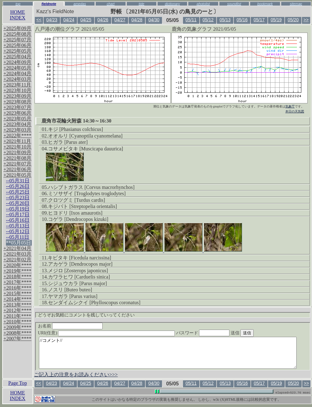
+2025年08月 (17, 34)
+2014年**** (17, 299)
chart (111, 4)
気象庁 (290, 106)
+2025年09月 (17, 28)
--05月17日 (18, 214)
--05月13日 (18, 225)
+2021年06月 (17, 169)
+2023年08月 (17, 101)
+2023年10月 (17, 90)
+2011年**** (17, 316)
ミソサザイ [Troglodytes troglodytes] (87, 193)
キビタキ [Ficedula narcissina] (79, 257)
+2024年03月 (17, 79)
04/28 (137, 19)
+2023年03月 (17, 130)
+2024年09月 (17, 62)
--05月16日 (18, 220)
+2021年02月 (17, 259)
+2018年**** (17, 276)
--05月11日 (17, 237)
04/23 (51, 19)
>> (306, 19)
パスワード (215, 333)
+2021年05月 (17, 175)
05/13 (225, 19)
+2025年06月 (17, 45)
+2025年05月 (17, 51)
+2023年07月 (17, 107)
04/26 (102, 19)
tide (141, 4)
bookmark (265, 4)
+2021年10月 (17, 146)
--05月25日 (18, 192)
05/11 (191, 19)
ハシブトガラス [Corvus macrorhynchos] (91, 187)
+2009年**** (17, 327)
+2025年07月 (17, 39)
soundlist (234, 4)
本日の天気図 (294, 111)
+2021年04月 (17, 248)
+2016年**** (17, 287)
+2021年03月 (17, 254)
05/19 (276, 19)
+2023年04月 (17, 124)
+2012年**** (17, 310)
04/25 (85, 19)
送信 (254, 333)
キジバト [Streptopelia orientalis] (82, 206)
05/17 (259, 19)
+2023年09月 (17, 96)
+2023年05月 (17, 118)
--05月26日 (18, 186)
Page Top (17, 383)
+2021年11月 (17, 141)
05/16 (242, 19)
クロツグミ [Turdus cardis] (76, 200)
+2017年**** (17, 282)
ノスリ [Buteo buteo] (70, 289)
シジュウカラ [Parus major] (77, 283)
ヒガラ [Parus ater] (68, 142)
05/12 (207, 19)
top (17, 4)
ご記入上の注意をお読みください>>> (76, 374)
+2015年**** (17, 293)
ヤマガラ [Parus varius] (72, 296)
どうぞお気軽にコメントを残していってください (86, 315)
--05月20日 (18, 203)
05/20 (293, 19)
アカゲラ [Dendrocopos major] (80, 264)
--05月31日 (18, 180)
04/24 (68, 19)
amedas (79, 4)
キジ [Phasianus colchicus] (75, 129)
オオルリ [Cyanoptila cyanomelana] (85, 135)
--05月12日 (18, 231)
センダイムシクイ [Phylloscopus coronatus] (94, 302)
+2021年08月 (17, 158)
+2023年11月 (17, 84)
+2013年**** (17, 304)
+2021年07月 (17, 163)
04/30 (153, 19)
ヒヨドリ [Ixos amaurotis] (75, 213)
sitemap (296, 4)
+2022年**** (17, 135)
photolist (203, 4)
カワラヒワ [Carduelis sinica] (79, 276)
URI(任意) (113, 333)
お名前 (70, 326)
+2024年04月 (17, 73)
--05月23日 (18, 197)
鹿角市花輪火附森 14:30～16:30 (76, 120)
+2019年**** (17, 271)
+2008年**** (17, 333)
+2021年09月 (17, 152)
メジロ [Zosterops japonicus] (78, 270)
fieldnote (48, 4)
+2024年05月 (17, 67)
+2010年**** (17, 321)
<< (38, 19)
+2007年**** (17, 338)
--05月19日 (18, 208)
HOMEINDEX (17, 14)
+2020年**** (17, 265)
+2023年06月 (17, 113)
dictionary (172, 4)
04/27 (119, 19)
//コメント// (168, 353)
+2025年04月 (17, 56)
